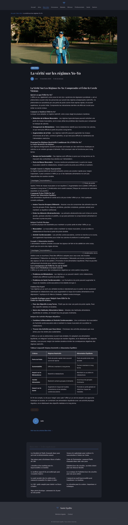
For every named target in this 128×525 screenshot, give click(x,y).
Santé (88, 7)
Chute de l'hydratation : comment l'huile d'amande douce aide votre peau (80, 460)
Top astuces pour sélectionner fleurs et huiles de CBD (45, 460)
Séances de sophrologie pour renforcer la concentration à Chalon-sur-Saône (80, 454)
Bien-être (46, 7)
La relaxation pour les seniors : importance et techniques (81, 485)
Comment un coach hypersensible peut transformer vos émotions (79, 479)
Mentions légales (60, 514)
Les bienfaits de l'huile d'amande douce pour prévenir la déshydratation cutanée (45, 454)
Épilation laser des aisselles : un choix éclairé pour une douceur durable (81, 467)
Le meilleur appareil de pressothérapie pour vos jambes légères (45, 473)
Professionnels (79, 7)
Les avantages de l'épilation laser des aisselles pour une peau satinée (82, 473)
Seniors (94, 7)
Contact (70, 514)
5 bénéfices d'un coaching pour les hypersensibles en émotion (42, 467)
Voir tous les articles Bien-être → (42, 430)
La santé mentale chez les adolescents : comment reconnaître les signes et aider (44, 479)
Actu (39, 7)
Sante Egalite (64, 508)
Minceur (70, 7)
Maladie (62, 7)
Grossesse (54, 7)
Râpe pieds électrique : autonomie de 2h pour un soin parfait (45, 491)
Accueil (33, 7)
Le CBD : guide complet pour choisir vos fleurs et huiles (46, 485)
